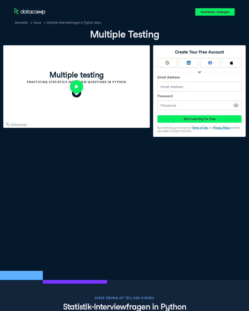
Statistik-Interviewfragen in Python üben (74, 22)
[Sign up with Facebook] (210, 63)
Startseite (21, 22)
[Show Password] (236, 105)
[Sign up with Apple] (231, 63)
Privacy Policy (221, 127)
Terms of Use (200, 127)
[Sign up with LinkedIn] (189, 63)
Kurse (37, 22)
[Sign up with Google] (167, 63)
